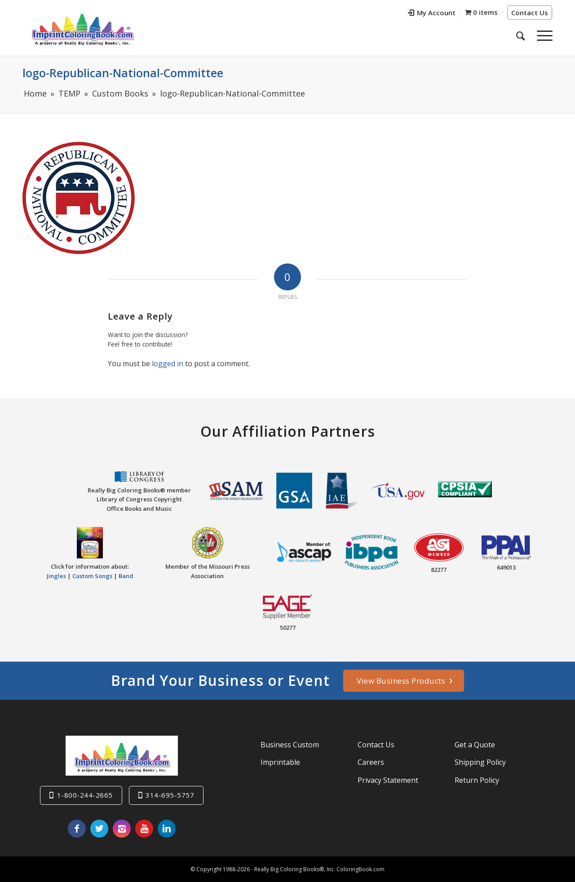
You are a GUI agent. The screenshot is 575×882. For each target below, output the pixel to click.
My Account (432, 12)
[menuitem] (431, 13)
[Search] (520, 35)
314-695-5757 (170, 794)
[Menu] (542, 35)
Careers (371, 762)
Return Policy (477, 780)
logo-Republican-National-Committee (122, 72)
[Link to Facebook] (77, 829)
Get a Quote (475, 745)
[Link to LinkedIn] (167, 829)
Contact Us (529, 12)
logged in (167, 364)
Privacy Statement (388, 780)
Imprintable (280, 762)
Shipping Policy (480, 762)
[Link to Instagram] (122, 829)
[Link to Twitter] (99, 829)
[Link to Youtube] (144, 829)
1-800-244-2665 (85, 794)
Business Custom (290, 745)
